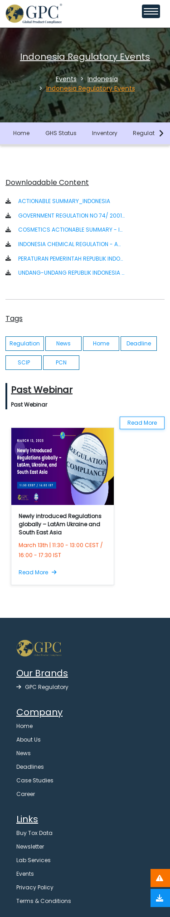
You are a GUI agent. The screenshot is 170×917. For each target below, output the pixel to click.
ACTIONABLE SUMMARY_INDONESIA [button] (64, 201)
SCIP (24, 362)
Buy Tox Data (34, 833)
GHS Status (61, 133)
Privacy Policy (34, 887)
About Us (28, 739)
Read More (142, 423)
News (63, 343)
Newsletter (30, 846)
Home (21, 133)
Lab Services (33, 860)
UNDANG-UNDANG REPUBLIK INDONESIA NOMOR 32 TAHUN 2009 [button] (71, 273)
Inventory (104, 133)
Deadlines (30, 767)
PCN (61, 362)
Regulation (148, 133)
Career (25, 794)
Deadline (138, 343)
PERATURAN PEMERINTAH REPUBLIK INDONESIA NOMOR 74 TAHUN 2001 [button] (71, 258)
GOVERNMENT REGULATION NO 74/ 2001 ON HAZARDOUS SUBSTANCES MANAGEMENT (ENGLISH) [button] (71, 215)
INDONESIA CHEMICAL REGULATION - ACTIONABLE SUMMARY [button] (71, 244)
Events (25, 874)
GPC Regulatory (42, 687)
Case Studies (34, 780)
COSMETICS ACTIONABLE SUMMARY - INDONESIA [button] (71, 229)
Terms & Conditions (43, 901)
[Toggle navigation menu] (151, 11)
